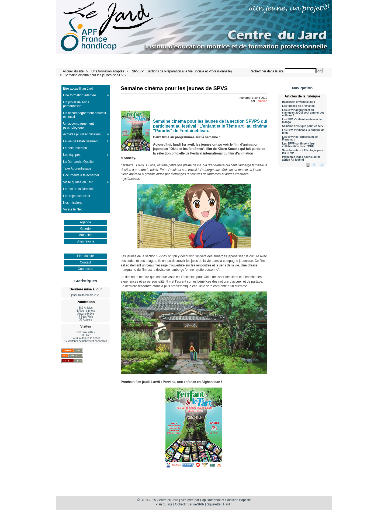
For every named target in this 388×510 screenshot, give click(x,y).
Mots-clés (85, 235)
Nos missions (72, 203)
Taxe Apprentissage (77, 168)
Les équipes (72, 155)
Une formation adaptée (107, 71)
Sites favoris (85, 241)
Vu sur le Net (72, 209)
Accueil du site (73, 71)
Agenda (85, 222)
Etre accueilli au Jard (78, 88)
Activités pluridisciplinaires (82, 134)
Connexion (85, 269)
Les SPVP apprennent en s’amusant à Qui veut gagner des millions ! (303, 113)
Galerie (85, 229)
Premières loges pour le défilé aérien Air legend (301, 158)
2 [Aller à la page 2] (314, 165)
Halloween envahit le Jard (298, 102)
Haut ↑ (228, 504)
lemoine (262, 101)
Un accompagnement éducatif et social (84, 115)
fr (325, 5)
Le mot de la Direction (79, 189)
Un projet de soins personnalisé (76, 104)
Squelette (214, 504)
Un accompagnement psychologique (78, 125)
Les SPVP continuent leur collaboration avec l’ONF (298, 145)
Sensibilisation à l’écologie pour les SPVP (302, 151)
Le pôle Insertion (75, 148)
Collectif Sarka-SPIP (190, 504)
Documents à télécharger (81, 175)
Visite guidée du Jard (78, 182)
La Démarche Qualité (78, 162)
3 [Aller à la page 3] (322, 165)
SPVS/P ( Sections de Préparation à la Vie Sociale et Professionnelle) (182, 71)
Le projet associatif (76, 196)
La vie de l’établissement (80, 141)
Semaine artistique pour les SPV (302, 126)
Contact (85, 262)
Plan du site (85, 256)
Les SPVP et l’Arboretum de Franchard (300, 138)
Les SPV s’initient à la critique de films (303, 131)
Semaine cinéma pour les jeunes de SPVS (95, 75)
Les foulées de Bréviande (298, 106)
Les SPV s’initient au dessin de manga (302, 121)
